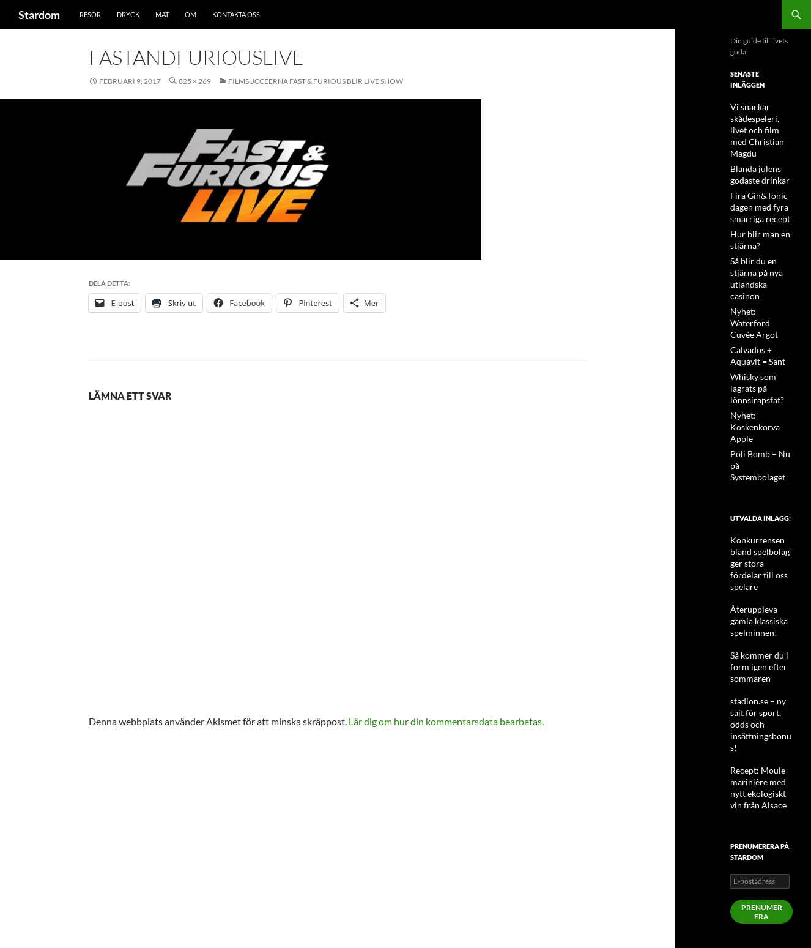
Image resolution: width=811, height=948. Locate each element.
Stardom (39, 14)
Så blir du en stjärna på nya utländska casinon (761, 253)
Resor (90, 14)
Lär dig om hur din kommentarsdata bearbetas (445, 721)
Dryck (128, 14)
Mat (162, 14)
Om (190, 14)
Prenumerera (761, 782)
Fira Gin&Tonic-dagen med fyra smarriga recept (755, 191)
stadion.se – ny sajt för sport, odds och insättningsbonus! (760, 609)
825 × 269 (195, 81)
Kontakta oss (236, 14)
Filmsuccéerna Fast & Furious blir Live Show (315, 81)
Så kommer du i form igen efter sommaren (754, 565)
